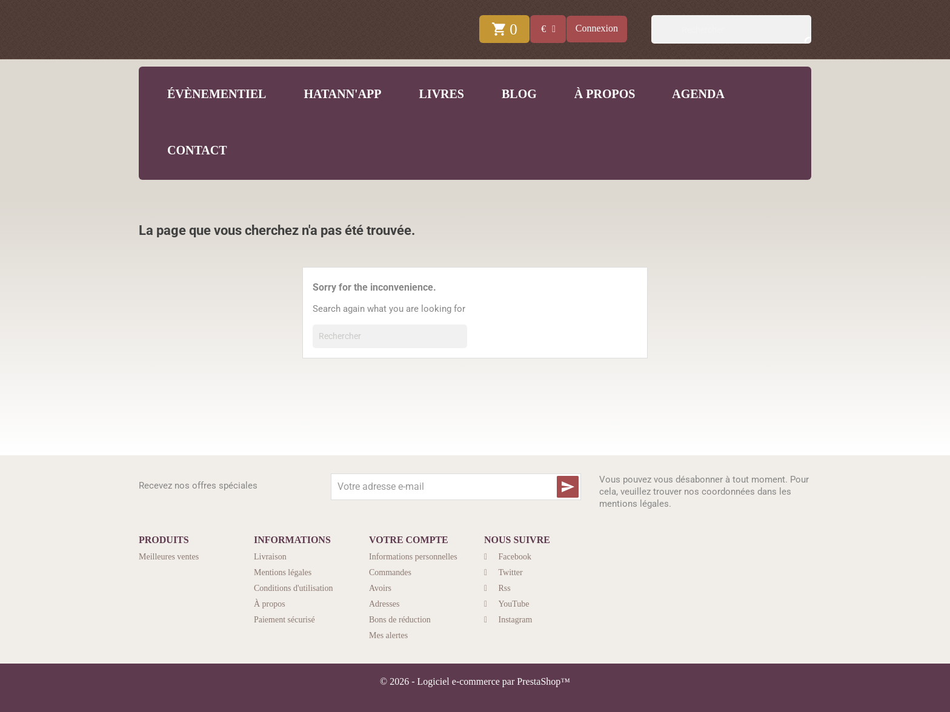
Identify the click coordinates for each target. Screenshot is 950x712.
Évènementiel (215, 94)
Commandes (390, 572)
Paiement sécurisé (284, 619)
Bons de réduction (400, 619)
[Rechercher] (731, 29)
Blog (518, 94)
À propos (603, 94)
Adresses (384, 603)
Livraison (270, 556)
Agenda (697, 94)
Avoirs (380, 588)
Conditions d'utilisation (293, 588)
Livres (440, 94)
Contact (195, 150)
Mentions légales (282, 572)
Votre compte (408, 540)
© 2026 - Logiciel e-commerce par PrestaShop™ (475, 681)
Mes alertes (388, 635)
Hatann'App (341, 94)
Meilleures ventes (169, 556)
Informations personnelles (413, 556)
